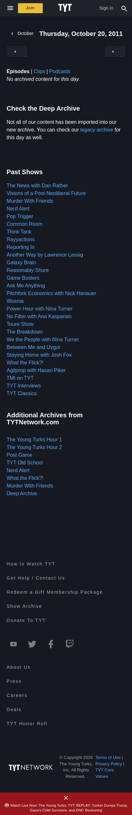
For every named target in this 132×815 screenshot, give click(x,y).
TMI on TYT (20, 378)
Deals (14, 709)
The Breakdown (25, 332)
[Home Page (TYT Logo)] (66, 8)
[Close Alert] (66, 798)
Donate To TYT (26, 620)
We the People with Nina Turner (43, 339)
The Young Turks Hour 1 (34, 439)
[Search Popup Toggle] (124, 8)
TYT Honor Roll (27, 723)
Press (14, 681)
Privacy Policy (108, 763)
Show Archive (24, 606)
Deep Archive (22, 493)
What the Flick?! (25, 362)
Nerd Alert (18, 208)
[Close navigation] (10, 8)
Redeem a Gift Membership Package (55, 592)
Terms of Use (108, 757)
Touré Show (20, 324)
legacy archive (96, 129)
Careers (17, 695)
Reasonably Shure (28, 270)
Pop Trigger (20, 216)
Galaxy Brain (21, 262)
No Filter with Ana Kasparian (39, 316)
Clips (39, 71)
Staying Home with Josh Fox (39, 355)
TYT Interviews (24, 385)
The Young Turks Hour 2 (34, 447)
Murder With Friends (30, 201)
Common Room (25, 224)
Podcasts (59, 71)
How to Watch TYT (31, 563)
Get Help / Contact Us (36, 578)
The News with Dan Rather (37, 185)
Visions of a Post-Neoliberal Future (46, 193)
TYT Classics (22, 393)
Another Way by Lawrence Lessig (45, 255)
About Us (19, 667)
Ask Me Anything (26, 285)
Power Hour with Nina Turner (40, 308)
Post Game (19, 455)
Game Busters (23, 278)
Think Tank (19, 231)
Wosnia (15, 301)
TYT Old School (25, 462)
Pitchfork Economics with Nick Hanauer (51, 293)
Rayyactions (21, 239)
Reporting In (21, 247)
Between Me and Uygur (33, 347)
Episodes (18, 71)
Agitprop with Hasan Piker (36, 370)
